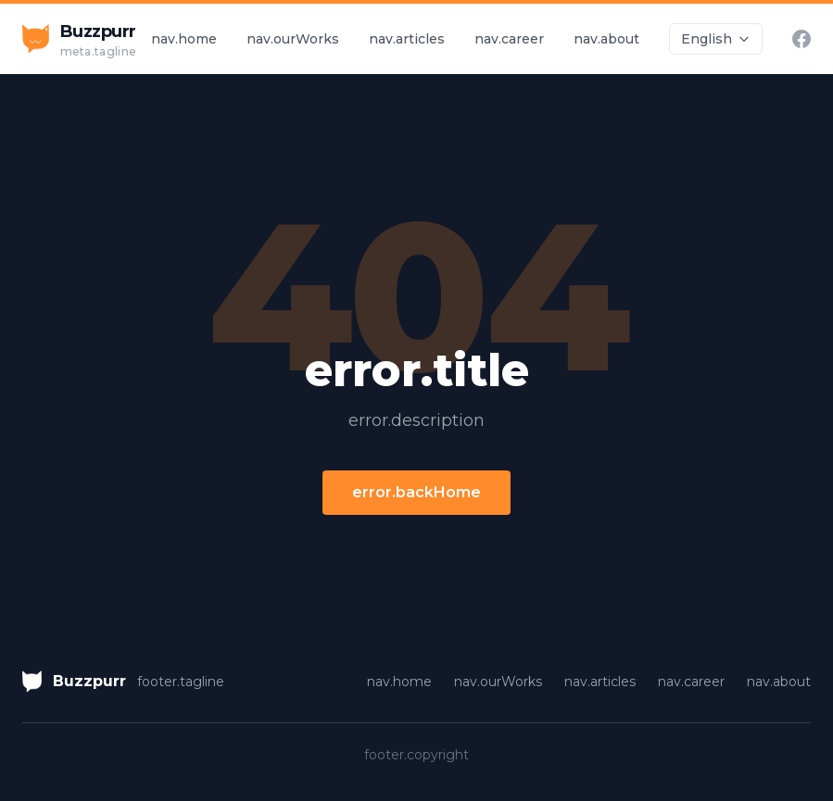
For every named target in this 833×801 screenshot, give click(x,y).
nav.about (606, 39)
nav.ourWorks (292, 39)
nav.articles (407, 39)
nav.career (509, 39)
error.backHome (416, 492)
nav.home (184, 39)
